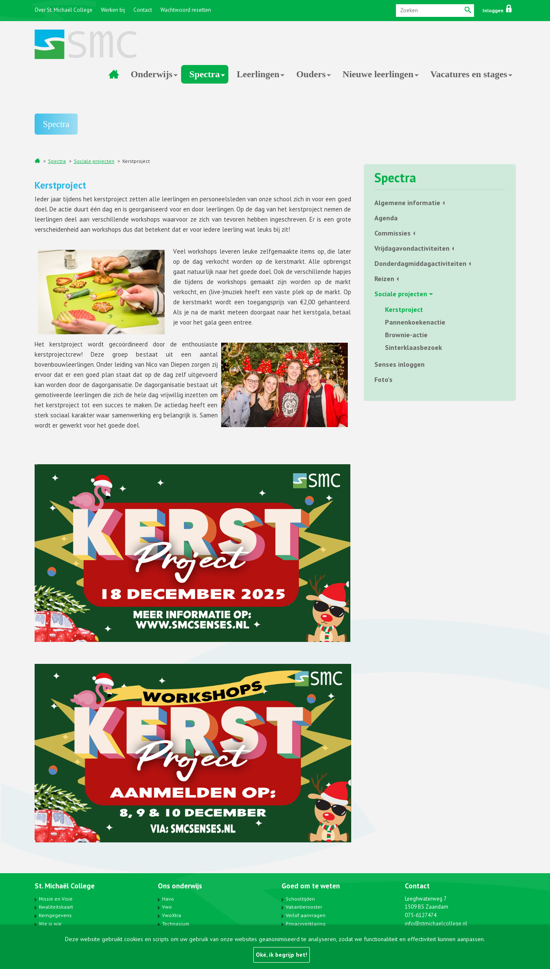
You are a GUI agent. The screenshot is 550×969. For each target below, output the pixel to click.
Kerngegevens (55, 915)
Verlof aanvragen (305, 915)
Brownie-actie (406, 334)
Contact (142, 10)
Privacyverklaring (305, 923)
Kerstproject (136, 161)
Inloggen (497, 10)
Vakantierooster (304, 907)
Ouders (311, 74)
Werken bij (113, 10)
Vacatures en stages (469, 74)
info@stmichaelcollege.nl (436, 923)
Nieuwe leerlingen (378, 74)
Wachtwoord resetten (185, 10)
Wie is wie (50, 923)
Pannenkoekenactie (415, 322)
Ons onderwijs (180, 886)
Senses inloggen (399, 364)
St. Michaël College (65, 886)
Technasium (175, 923)
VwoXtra (171, 915)
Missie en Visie (56, 899)
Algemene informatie (407, 202)
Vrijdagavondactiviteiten (412, 248)
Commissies (392, 233)
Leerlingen (258, 74)
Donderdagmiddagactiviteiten (420, 263)
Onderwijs (152, 74)
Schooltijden (300, 899)
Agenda (386, 218)
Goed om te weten (311, 886)
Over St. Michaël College (63, 10)
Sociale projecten (94, 161)
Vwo (167, 907)
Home (114, 74)
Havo (168, 899)
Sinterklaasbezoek (413, 347)
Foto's (383, 379)
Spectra (205, 74)
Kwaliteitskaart (56, 907)
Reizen (384, 278)
